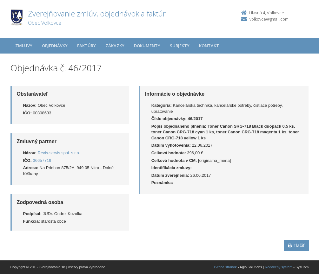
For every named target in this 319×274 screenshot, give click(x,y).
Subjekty (179, 45)
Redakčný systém (278, 267)
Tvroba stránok (225, 267)
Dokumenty (147, 45)
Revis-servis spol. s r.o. (59, 152)
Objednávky (55, 45)
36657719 (42, 160)
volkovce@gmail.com (269, 19)
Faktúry (86, 45)
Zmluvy (23, 45)
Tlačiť (296, 245)
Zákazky (114, 45)
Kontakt (209, 45)
